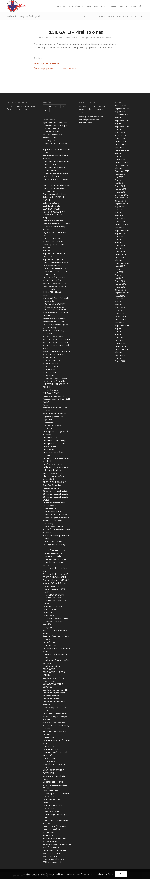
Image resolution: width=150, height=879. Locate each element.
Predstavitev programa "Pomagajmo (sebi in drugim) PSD (55, 544)
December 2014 (121, 224)
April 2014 (119, 242)
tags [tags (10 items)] (63, 106)
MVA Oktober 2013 (50, 375)
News (45, 405)
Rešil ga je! (86, 37)
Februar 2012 (120, 310)
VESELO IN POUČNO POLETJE (54, 826)
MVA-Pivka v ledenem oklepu (55, 378)
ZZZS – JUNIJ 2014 (50, 856)
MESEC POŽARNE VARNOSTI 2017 (56, 342)
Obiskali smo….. (49, 449)
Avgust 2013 (120, 266)
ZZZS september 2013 (52, 862)
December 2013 (121, 254)
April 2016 (119, 183)
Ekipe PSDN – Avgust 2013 (54, 259)
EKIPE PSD (47, 247)
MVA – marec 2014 (50, 366)
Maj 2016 (118, 180)
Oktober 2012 (120, 290)
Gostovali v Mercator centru (54, 283)
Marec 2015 (120, 218)
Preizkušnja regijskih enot (54, 553)
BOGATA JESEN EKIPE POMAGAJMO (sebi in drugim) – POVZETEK (56, 143)
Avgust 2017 (120, 153)
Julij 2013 (118, 269)
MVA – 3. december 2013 (53, 354)
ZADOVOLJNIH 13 (50, 841)
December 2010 (121, 346)
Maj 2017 (118, 156)
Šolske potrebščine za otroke (55, 713)
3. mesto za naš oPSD (52, 128)
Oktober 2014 (120, 227)
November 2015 (121, 198)
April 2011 (119, 334)
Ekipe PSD (47, 250)
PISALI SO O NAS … (51, 506)
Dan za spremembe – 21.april (55, 194)
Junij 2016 (119, 177)
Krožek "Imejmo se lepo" (53, 321)
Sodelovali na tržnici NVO (53, 666)
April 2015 (119, 215)
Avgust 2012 (120, 296)
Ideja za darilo (49, 289)
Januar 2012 (120, 313)
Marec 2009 (120, 361)
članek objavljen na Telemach (47, 63)
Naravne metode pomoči (53, 396)
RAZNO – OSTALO (50, 609)
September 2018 (122, 126)
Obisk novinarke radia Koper (55, 440)
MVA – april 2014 (50, 357)
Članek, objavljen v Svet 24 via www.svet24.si (55, 68)
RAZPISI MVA (48, 612)
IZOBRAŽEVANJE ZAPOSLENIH (55, 310)
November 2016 (121, 165)
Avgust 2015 (120, 207)
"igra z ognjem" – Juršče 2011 (55, 122)
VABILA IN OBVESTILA (51, 799)
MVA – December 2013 (52, 360)
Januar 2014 (120, 251)
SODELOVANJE (49, 669)
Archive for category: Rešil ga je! (23, 16)
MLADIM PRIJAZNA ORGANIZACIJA (56, 351)
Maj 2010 (118, 358)
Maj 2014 (118, 239)
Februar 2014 (120, 248)
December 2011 (121, 316)
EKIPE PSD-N (48, 256)
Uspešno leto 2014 (50, 749)
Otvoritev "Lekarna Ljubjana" (55, 502)
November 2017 (121, 144)
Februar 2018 (120, 135)
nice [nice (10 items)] (51, 106)
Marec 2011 (120, 337)
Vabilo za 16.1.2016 (51, 811)
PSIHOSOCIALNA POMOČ (53, 597)
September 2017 (122, 150)
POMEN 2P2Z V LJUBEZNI (53, 526)
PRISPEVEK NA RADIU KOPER (54, 577)
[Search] (140, 6)
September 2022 (122, 108)
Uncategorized (49, 737)
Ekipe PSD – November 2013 (54, 253)
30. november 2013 (51, 131)
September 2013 (122, 263)
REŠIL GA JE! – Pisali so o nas (75, 32)
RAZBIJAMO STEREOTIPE (53, 606)
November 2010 (121, 349)
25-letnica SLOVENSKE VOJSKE (55, 126)
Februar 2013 (120, 284)
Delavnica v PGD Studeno (54, 221)
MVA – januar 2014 (50, 363)
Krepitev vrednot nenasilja (54, 318)
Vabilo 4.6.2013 (49, 802)
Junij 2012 (119, 298)
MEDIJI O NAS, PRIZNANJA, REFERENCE (66, 37)
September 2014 (122, 230)
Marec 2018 (120, 132)
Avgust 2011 (120, 328)
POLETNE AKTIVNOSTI (52, 511)
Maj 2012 (118, 302)
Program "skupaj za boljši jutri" (56, 580)
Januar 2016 (120, 192)
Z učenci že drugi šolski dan (54, 838)
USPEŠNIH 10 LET (50, 746)
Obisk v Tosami (49, 446)
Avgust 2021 (120, 112)
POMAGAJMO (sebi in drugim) (55, 514)
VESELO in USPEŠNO (51, 829)
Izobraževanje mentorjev (53, 307)
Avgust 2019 (120, 123)
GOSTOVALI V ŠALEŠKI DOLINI (55, 286)
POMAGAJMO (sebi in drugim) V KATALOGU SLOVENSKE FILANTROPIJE (56, 520)
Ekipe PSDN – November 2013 (55, 262)
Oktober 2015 (120, 201)
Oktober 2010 (120, 352)
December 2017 (121, 141)
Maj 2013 (118, 275)
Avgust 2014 (120, 233)
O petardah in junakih (52, 425)
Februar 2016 (120, 189)
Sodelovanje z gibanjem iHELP (55, 690)
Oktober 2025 (120, 106)
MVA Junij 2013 (49, 369)
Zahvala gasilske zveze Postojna (57, 844)
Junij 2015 (119, 209)
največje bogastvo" (51, 390)
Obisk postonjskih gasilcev (54, 443)
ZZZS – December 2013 (52, 853)
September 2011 (122, 325)
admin (108, 37)
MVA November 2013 (51, 372)
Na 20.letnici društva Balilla (54, 381)
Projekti (46, 592)
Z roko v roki (48, 835)
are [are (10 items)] (45, 106)
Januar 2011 (120, 343)
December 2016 (121, 162)
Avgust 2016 (120, 174)
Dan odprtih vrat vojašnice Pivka (56, 185)
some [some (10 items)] (57, 106)
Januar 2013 (120, 287)
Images (46, 295)
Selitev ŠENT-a (49, 642)
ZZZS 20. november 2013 (53, 859)
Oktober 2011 (120, 322)
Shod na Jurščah (50, 645)
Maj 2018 (118, 129)
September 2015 (122, 203)
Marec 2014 (120, 245)
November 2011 (121, 319)
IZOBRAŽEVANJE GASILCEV (54, 304)
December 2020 (121, 114)
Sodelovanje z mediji (51, 698)
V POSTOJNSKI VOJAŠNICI (53, 782)
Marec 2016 (120, 186)
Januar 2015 (120, 221)
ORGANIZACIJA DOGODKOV (54, 482)
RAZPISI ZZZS (48, 615)
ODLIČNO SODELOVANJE (53, 464)
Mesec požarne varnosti (53, 336)
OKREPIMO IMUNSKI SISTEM (54, 473)
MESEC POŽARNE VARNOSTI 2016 (56, 339)
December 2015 (121, 195)
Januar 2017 (120, 159)
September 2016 (122, 171)
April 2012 (119, 304)
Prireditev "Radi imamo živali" (55, 574)
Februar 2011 (120, 340)
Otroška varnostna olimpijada (55, 491)
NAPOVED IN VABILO (51, 393)
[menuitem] (61, 6)
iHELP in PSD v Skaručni (53, 292)
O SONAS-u (47, 428)
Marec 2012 (120, 307)
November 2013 (121, 257)
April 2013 (119, 278)
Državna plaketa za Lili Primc (55, 244)
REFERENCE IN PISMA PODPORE (56, 618)
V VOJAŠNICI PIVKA (50, 791)
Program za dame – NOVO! (54, 589)
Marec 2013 (120, 281)
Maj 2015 (118, 212)
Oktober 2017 (120, 147)
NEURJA (46, 402)
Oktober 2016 (120, 168)
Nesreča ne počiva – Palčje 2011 (56, 399)
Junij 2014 (119, 236)
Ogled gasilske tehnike (52, 470)
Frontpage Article (50, 274)
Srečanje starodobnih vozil (54, 722)
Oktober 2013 (120, 260)
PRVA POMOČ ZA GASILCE (53, 595)
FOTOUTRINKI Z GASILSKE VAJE (55, 271)
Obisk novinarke (50, 437)
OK (121, 874)
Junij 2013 (119, 272)
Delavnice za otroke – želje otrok (56, 223)
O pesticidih (48, 422)
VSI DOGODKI (96, 37)
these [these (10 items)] (46, 110)
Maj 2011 (118, 331)
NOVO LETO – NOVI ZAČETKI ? (55, 413)
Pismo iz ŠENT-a (49, 508)
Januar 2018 (120, 138)
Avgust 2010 (120, 355)
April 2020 (119, 117)
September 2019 (122, 120)
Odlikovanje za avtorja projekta (56, 467)
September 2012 (122, 293)
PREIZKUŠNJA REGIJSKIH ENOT (55, 550)
